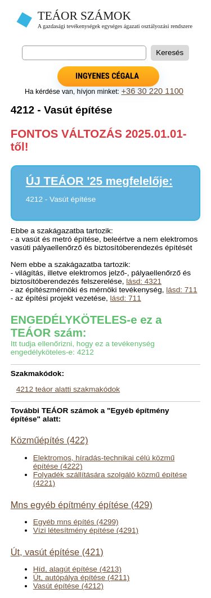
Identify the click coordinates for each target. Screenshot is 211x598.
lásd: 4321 (143, 281)
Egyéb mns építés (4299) (76, 522)
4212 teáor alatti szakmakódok (68, 389)
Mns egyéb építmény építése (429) (81, 505)
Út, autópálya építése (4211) (81, 577)
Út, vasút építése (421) (57, 552)
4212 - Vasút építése (61, 199)
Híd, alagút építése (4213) (77, 569)
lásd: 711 (181, 290)
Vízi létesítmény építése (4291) (85, 530)
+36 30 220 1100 (152, 91)
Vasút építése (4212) (68, 586)
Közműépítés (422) (49, 440)
